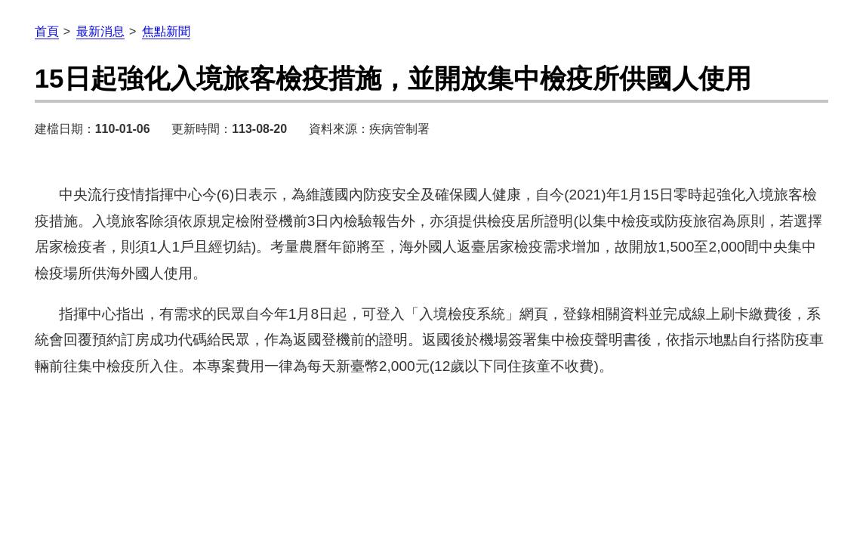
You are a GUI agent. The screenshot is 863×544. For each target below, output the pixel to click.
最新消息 (100, 31)
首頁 (47, 31)
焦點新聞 (166, 31)
